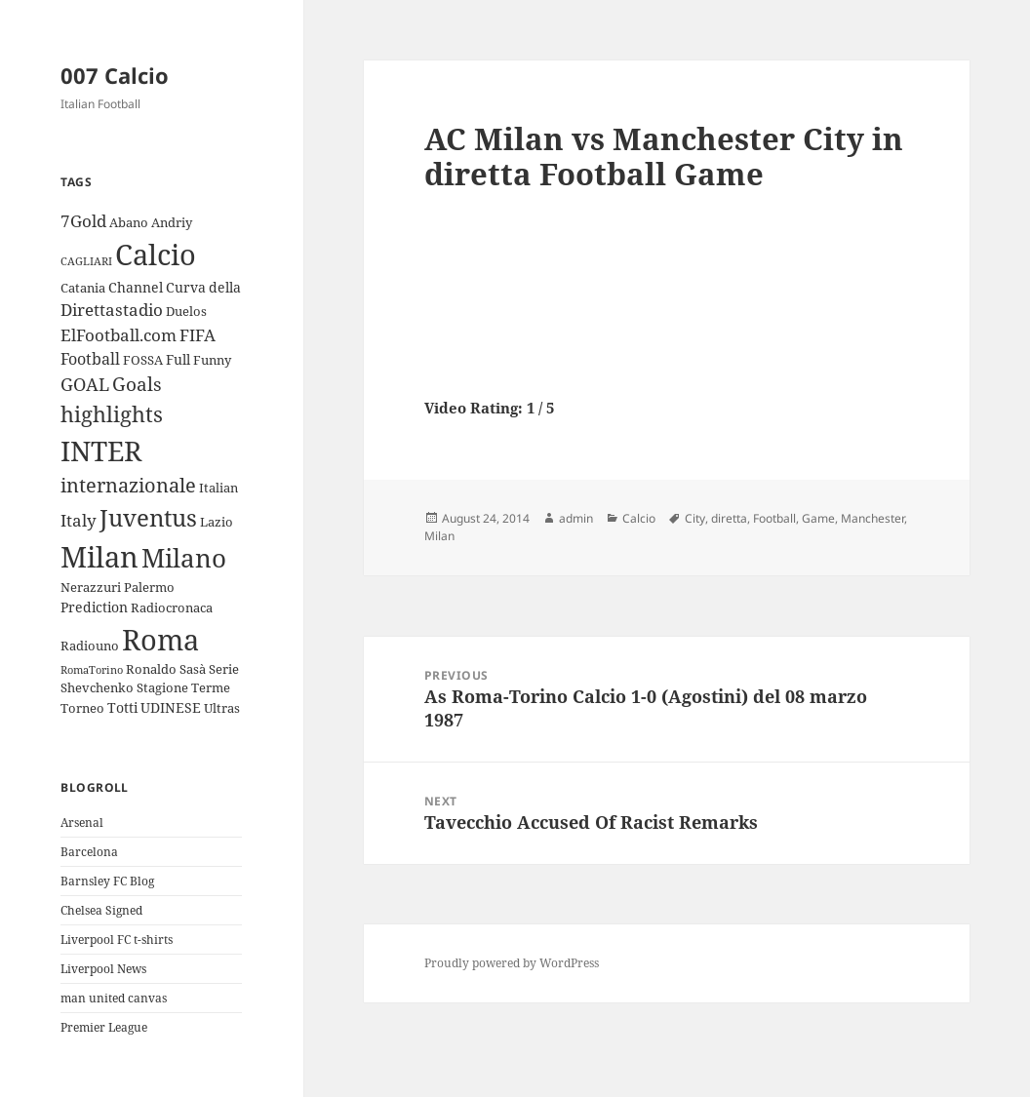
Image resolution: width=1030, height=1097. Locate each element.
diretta (729, 518)
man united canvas (113, 998)
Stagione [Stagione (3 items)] (162, 687)
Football (774, 518)
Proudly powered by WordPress (511, 963)
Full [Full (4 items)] (178, 359)
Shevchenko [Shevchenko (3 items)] (97, 687)
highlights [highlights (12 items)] (111, 414)
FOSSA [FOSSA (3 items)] (143, 360)
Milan (439, 536)
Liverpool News (103, 968)
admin (576, 518)
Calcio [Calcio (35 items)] (155, 254)
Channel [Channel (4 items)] (135, 287)
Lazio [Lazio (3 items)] (216, 521)
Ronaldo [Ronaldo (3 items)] (151, 669)
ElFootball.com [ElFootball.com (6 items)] (118, 335)
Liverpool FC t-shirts (116, 939)
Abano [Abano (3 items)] (128, 222)
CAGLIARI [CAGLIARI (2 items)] (86, 261)
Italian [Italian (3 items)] (218, 487)
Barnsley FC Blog (107, 881)
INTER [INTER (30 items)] (100, 450)
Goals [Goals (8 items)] (137, 384)
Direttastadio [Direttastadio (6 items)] (111, 309)
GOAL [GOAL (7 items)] (84, 384)
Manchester (872, 518)
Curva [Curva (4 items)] (186, 287)
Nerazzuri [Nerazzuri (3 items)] (90, 587)
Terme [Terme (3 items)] (210, 687)
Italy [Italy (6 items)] (78, 520)
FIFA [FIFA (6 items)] (197, 335)
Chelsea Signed (101, 910)
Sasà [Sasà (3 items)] (192, 669)
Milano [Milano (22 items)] (183, 557)
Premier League (103, 1027)
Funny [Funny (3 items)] (212, 360)
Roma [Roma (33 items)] (160, 639)
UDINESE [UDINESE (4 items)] (170, 707)
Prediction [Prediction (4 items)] (94, 607)
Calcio (638, 518)
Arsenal (81, 822)
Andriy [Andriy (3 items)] (171, 222)
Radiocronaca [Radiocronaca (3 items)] (172, 607)
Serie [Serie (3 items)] (224, 669)
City (695, 518)
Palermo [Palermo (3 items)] (149, 587)
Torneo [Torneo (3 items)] (82, 708)
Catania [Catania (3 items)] (82, 287)
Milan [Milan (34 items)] (99, 556)
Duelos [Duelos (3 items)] (186, 311)
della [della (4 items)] (225, 287)
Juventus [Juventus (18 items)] (148, 517)
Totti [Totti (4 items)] (122, 707)
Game (818, 518)
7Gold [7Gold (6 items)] (83, 221)
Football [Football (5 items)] (90, 359)
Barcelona (89, 851)
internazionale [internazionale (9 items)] (128, 485)
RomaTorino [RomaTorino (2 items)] (91, 670)
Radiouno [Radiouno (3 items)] (89, 645)
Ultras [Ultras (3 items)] (222, 708)
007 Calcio (114, 75)
